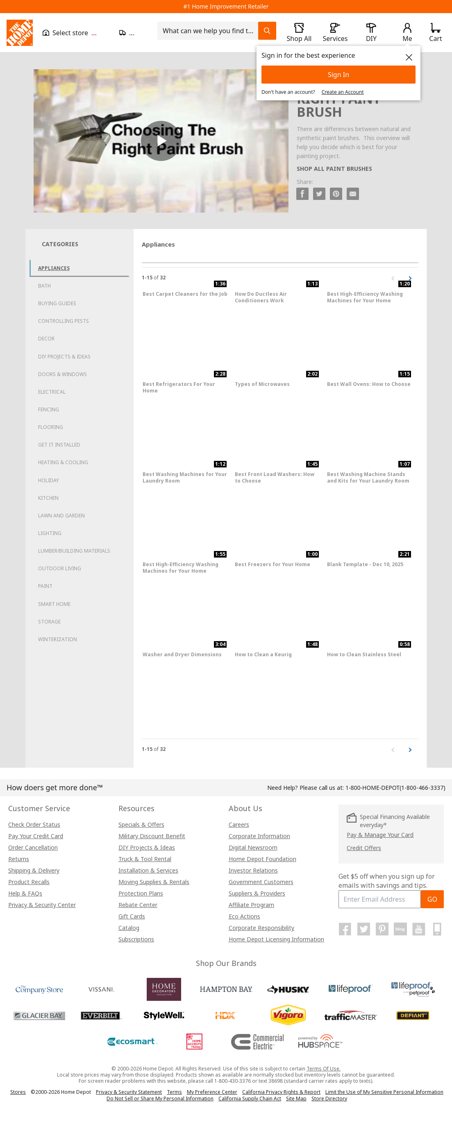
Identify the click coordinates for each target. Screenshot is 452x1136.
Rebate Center (137, 905)
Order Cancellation (33, 847)
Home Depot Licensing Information (276, 939)
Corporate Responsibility (261, 928)
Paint (45, 586)
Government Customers (261, 882)
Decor (46, 338)
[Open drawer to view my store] (76, 33)
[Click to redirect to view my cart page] (435, 33)
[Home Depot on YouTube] (418, 929)
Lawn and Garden (61, 515)
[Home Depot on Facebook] (345, 929)
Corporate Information (259, 836)
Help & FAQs (25, 893)
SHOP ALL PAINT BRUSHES (334, 168)
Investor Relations (253, 870)
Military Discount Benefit (151, 836)
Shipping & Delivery (33, 870)
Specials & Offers (141, 824)
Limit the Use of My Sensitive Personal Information (384, 1091)
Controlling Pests (63, 320)
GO (432, 899)
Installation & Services (148, 870)
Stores (18, 1091)
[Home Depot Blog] (400, 929)
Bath (44, 285)
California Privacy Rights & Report (281, 1091)
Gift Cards (131, 916)
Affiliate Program (251, 905)
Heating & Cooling (63, 462)
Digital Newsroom (253, 847)
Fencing (48, 409)
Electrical (52, 391)
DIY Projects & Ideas (64, 356)
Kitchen (48, 497)
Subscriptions (136, 939)
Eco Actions (244, 916)
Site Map (296, 1098)
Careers (239, 824)
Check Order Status (34, 824)
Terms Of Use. (324, 1068)
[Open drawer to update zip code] (133, 33)
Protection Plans (140, 893)
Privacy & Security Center (42, 905)
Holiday (48, 480)
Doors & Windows (62, 374)
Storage (49, 621)
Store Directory (329, 1098)
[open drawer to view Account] (407, 33)
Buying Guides (57, 303)
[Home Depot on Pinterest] (381, 929)
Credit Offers (364, 848)
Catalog (128, 928)
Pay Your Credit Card (35, 836)
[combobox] (210, 30)
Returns (18, 859)
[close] (409, 57)
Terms (174, 1091)
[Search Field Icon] (267, 31)
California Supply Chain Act (249, 1098)
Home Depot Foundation (262, 859)
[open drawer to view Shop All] (299, 33)
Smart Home (54, 604)
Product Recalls (29, 882)
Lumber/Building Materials (74, 550)
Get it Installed (59, 444)
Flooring (50, 427)
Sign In (338, 74)
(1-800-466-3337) (395, 787)
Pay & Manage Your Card (380, 835)
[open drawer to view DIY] (371, 33)
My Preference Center (212, 1091)
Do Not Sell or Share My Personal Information (160, 1098)
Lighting (49, 533)
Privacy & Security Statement (129, 1091)
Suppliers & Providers (257, 893)
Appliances (54, 268)
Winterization (57, 639)
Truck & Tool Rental (144, 859)
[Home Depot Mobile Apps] (437, 929)
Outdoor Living (59, 568)
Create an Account (343, 91)
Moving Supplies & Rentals (153, 882)
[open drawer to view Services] (335, 33)
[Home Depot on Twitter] (363, 929)
